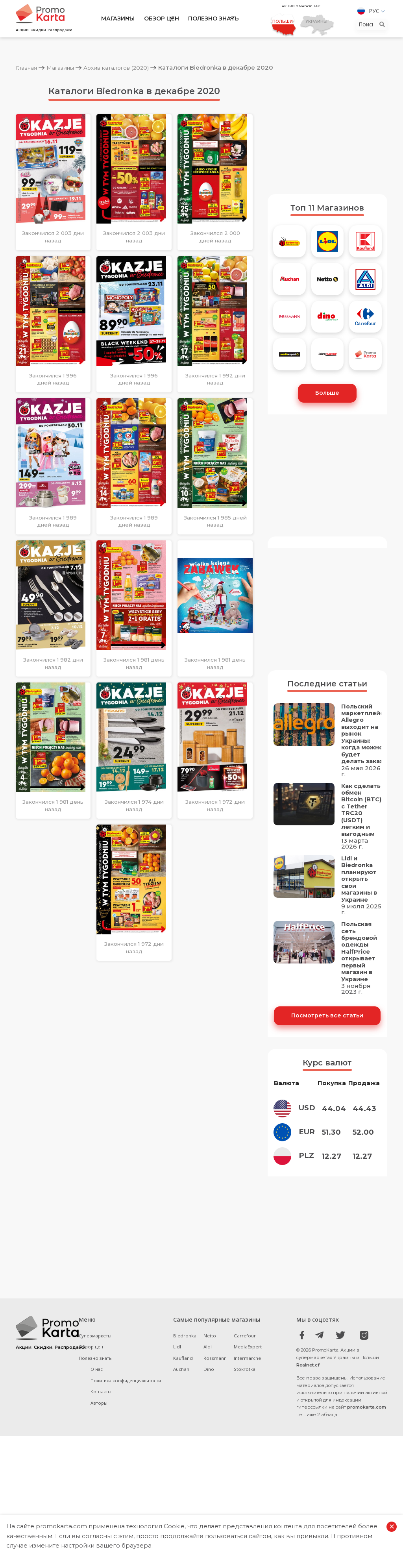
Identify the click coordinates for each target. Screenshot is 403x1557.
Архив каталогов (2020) (128, 67)
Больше (327, 394)
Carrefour (245, 1358)
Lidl (177, 1370)
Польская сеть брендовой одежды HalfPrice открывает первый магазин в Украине (360, 974)
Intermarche (247, 1381)
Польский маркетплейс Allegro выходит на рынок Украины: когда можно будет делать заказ (363, 737)
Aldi (207, 1370)
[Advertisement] (328, 133)
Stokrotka (244, 1392)
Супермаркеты (96, 1358)
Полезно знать (213, 20)
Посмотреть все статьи (327, 1038)
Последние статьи (327, 685)
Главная (28, 67)
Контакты (101, 1415)
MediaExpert (248, 1370)
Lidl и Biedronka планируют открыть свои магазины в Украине (360, 900)
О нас (97, 1392)
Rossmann (215, 1381)
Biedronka (184, 1358)
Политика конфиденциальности (126, 1403)
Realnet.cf (308, 1388)
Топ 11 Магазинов (327, 208)
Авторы (99, 1426)
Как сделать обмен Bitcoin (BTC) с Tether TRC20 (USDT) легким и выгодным (358, 821)
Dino (208, 1392)
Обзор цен (161, 20)
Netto (209, 1358)
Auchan (181, 1392)
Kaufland (183, 1381)
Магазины (118, 20)
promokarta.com (366, 1430)
